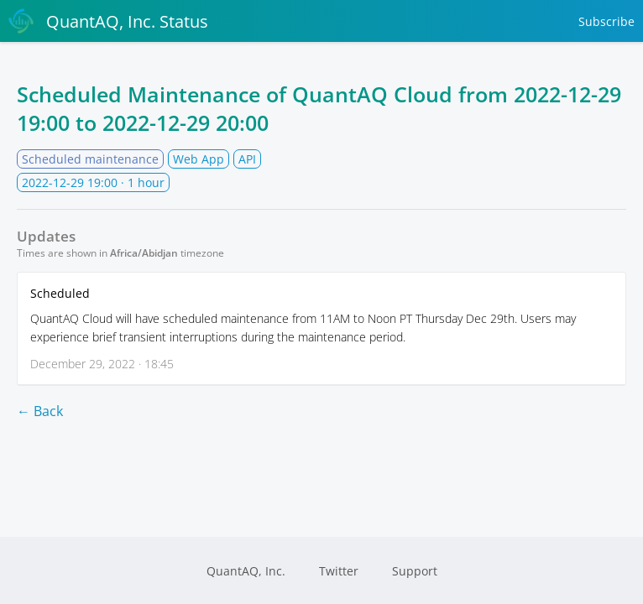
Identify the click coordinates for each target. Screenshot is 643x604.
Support (414, 571)
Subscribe (606, 21)
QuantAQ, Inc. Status (108, 21)
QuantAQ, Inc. (245, 571)
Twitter (338, 571)
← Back (40, 411)
